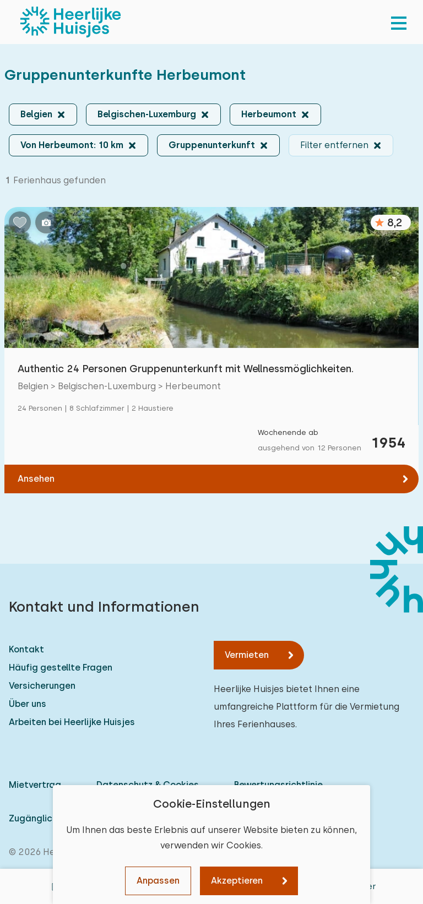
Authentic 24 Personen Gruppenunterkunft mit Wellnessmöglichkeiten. (186, 368)
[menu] (398, 22)
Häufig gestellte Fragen (60, 667)
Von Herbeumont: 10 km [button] (71, 145)
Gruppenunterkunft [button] (212, 145)
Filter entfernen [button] (334, 145)
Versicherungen (42, 685)
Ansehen (36, 478)
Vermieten (247, 655)
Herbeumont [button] (268, 114)
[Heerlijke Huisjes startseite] (70, 22)
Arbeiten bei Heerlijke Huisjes (72, 722)
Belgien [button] (36, 114)
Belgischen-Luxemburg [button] (146, 114)
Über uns (27, 704)
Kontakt (26, 649)
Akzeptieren (237, 880)
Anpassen (158, 880)
